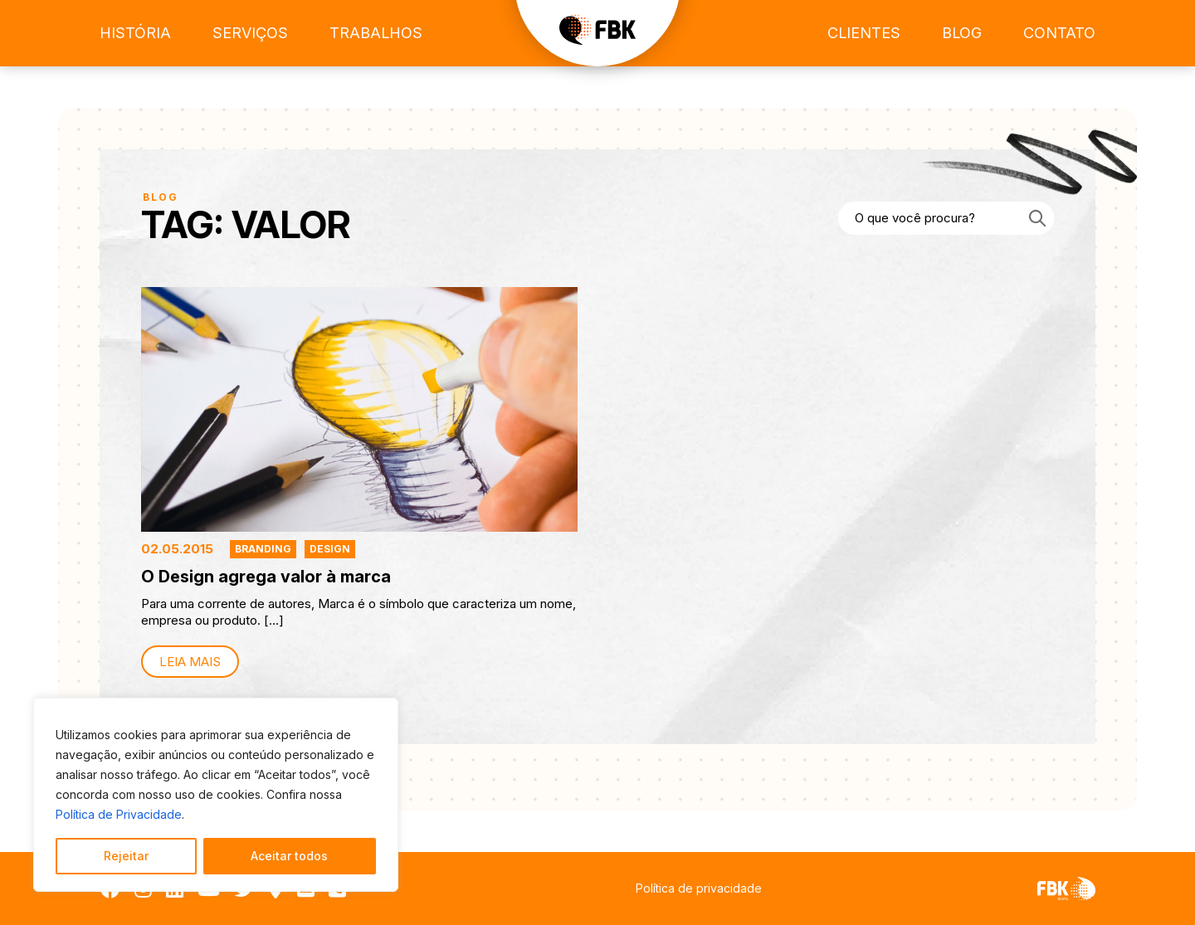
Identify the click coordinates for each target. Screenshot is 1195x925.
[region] (215, 795)
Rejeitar (126, 856)
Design (330, 549)
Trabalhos (375, 32)
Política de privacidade (699, 888)
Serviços (250, 32)
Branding (263, 549)
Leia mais (190, 661)
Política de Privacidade (119, 814)
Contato (1059, 32)
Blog (962, 32)
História (135, 32)
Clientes (863, 32)
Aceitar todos (289, 856)
